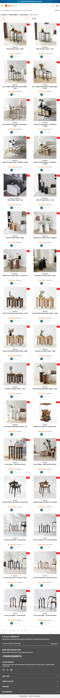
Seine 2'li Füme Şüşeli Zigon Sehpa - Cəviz (15, 313)
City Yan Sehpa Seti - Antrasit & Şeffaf (45, 540)
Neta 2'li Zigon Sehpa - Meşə (15, 49)
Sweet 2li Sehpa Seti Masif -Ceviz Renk (45, 502)
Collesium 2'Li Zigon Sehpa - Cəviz (15, 389)
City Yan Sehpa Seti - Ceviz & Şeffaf (15, 540)
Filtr (15, 19)
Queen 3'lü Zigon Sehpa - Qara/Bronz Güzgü (45, 125)
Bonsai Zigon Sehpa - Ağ (15, 200)
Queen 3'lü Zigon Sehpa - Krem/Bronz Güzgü (45, 163)
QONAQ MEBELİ (13, 15)
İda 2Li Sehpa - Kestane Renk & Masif (45, 464)
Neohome (15, 47)
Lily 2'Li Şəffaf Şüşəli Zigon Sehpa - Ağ (15, 426)
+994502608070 (12, 656)
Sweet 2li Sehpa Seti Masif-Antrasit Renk (15, 502)
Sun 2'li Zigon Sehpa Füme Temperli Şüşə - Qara (15, 87)
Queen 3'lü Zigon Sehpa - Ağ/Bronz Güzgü (15, 162)
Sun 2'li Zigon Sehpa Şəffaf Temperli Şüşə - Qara (45, 87)
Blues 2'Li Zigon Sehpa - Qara (45, 200)
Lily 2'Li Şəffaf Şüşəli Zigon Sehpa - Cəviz (45, 389)
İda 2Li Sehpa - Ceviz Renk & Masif (15, 464)
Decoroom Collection (15, 198)
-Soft (30, 696)
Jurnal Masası (24, 15)
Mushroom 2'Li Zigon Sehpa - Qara (45, 275)
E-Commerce (36, 696)
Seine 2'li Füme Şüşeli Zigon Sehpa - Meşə (15, 351)
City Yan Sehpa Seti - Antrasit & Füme (15, 577)
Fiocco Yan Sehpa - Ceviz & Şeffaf (15, 615)
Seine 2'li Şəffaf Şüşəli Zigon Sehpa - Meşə (45, 313)
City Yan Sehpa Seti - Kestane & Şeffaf (45, 577)
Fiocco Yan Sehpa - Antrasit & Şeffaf (45, 615)
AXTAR (57, 10)
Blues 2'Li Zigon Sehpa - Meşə (15, 238)
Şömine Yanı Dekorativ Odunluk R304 (45, 426)
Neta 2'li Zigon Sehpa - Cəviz (45, 49)
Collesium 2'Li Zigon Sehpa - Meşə (45, 351)
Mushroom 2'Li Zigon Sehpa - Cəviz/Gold (15, 275)
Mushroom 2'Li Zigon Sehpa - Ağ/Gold (45, 238)
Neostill (45, 425)
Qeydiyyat (54, 643)
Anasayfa (4, 15)
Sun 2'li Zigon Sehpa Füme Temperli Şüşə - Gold (15, 125)
